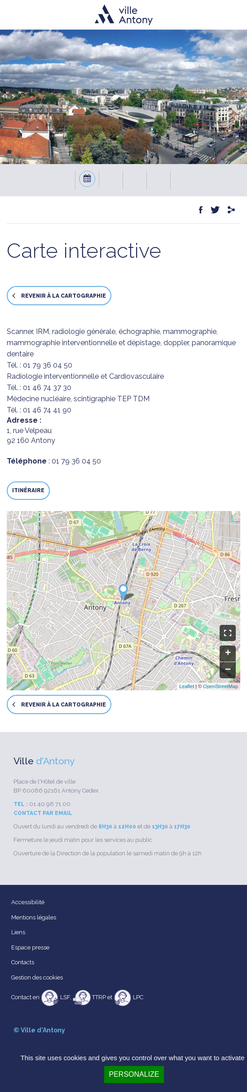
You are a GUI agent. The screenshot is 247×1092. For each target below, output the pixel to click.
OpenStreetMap (220, 686)
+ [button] (228, 653)
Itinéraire (28, 490)
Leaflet (186, 686)
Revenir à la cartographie (59, 295)
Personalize (134, 1074)
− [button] (228, 670)
